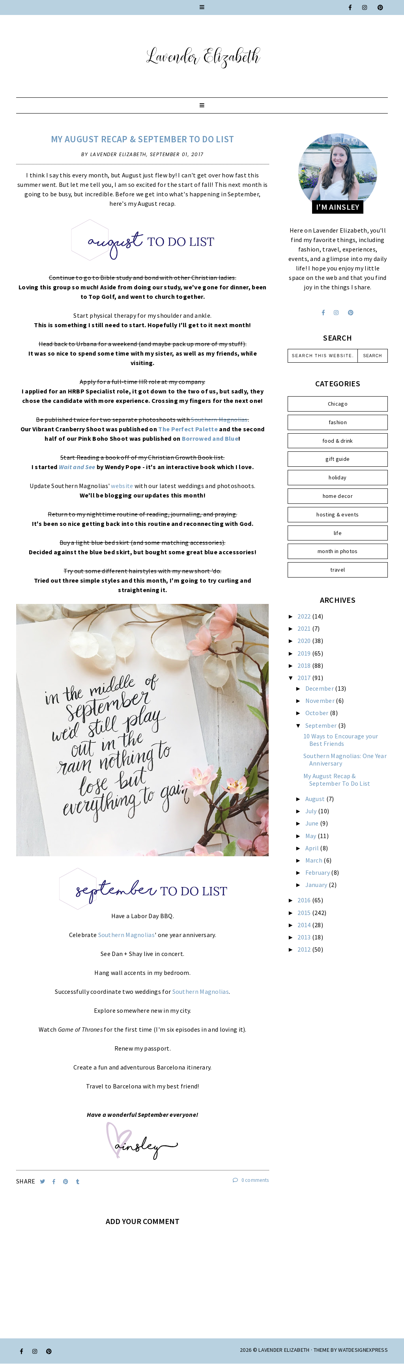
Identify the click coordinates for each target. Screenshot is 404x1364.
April (312, 848)
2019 (304, 653)
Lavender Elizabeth (283, 1349)
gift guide (337, 458)
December (320, 688)
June (312, 823)
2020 (304, 641)
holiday (337, 477)
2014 (304, 925)
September (321, 725)
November (320, 700)
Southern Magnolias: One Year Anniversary (345, 759)
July (311, 811)
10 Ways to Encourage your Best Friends (340, 739)
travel (337, 569)
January (317, 885)
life (338, 533)
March (314, 860)
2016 (304, 900)
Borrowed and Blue (210, 438)
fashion (338, 422)
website (122, 486)
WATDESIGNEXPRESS (363, 1349)
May (311, 836)
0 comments (251, 1180)
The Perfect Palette (188, 429)
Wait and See (77, 467)
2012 (304, 949)
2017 (304, 678)
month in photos (338, 551)
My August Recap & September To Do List (142, 139)
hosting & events (337, 514)
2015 (304, 913)
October (317, 713)
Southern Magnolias (219, 419)
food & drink (337, 440)
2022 (304, 616)
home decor (338, 495)
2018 (304, 665)
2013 (304, 937)
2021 (304, 628)
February (318, 872)
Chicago (338, 403)
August (315, 799)
